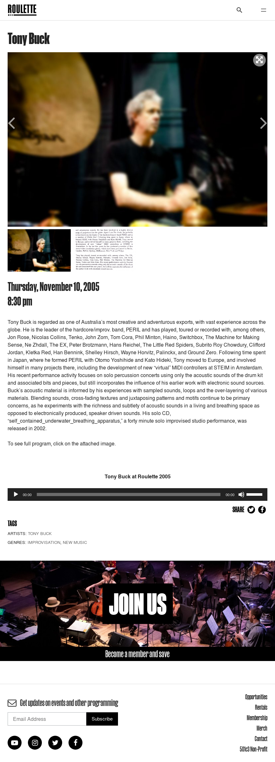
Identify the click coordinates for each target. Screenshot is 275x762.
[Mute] (241, 494)
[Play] (16, 494)
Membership (257, 718)
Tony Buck (40, 533)
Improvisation (44, 542)
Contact (261, 738)
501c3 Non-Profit (253, 749)
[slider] (129, 494)
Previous (12, 122)
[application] (137, 494)
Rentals (261, 707)
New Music (75, 542)
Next (262, 122)
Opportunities (256, 697)
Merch (262, 728)
